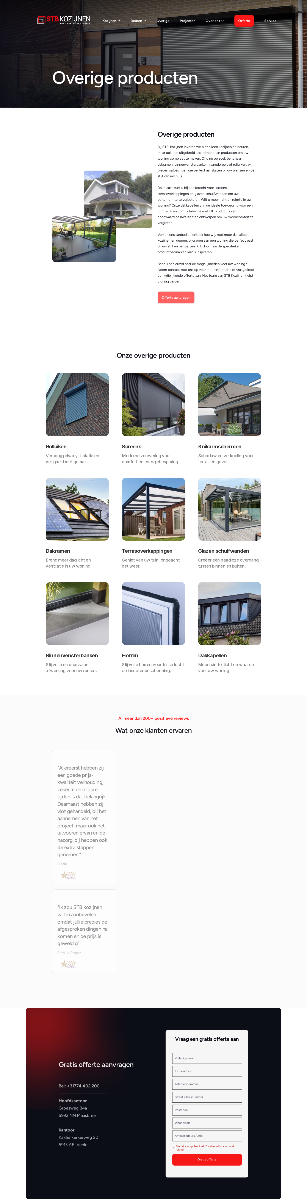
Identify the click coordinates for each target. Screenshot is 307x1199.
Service (270, 21)
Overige (163, 21)
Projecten (187, 21)
